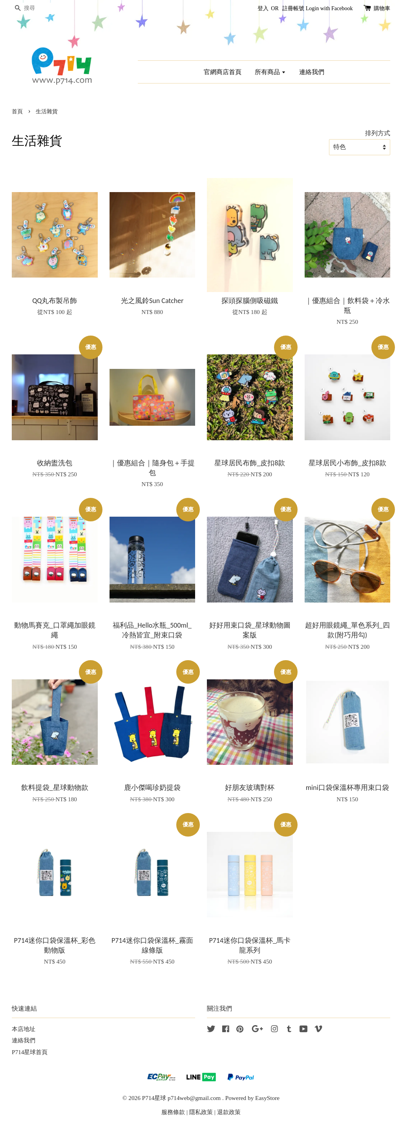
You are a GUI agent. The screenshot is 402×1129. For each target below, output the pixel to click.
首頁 (17, 111)
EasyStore (267, 1098)
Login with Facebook (329, 8)
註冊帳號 (293, 8)
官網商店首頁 (222, 72)
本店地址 (23, 1029)
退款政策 (229, 1112)
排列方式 (377, 133)
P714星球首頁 (30, 1052)
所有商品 (270, 72)
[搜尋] (35, 8)
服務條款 (173, 1112)
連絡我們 (311, 72)
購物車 (382, 8)
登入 (263, 8)
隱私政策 (201, 1112)
